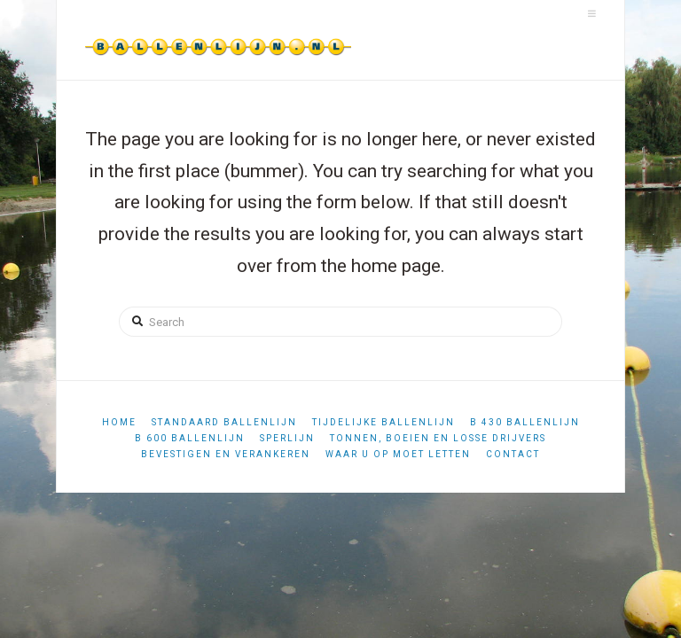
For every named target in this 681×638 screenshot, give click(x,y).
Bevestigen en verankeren (225, 454)
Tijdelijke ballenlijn (383, 422)
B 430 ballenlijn (525, 422)
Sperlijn (287, 438)
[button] (592, 14)
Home (119, 422)
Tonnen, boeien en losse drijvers (438, 438)
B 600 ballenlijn (190, 438)
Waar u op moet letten (398, 454)
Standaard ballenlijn (224, 422)
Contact (513, 454)
